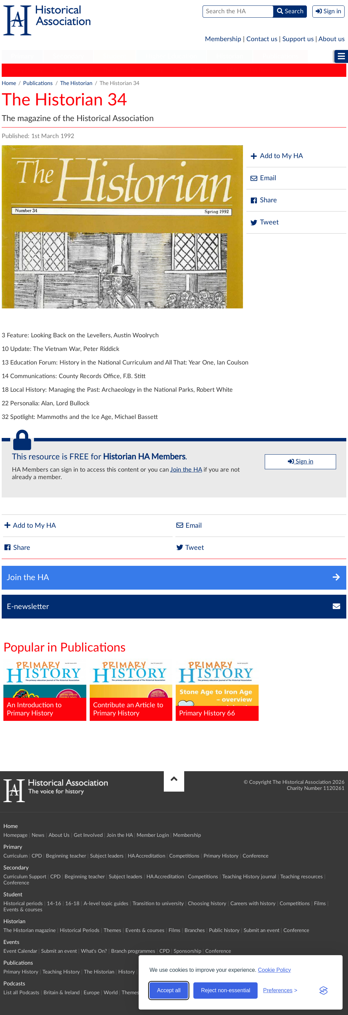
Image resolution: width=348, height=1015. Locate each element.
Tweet (264, 222)
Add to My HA (276, 156)
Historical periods (23, 903)
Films (320, 903)
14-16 (54, 903)
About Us (59, 835)
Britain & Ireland (62, 992)
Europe (92, 992)
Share (263, 200)
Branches (195, 930)
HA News (261, 70)
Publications (280, 56)
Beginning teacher (66, 856)
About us (331, 39)
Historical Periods (80, 930)
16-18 (72, 903)
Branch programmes (133, 951)
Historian (229, 56)
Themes (112, 930)
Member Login (153, 835)
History (154, 70)
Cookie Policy (274, 970)
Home (9, 83)
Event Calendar (20, 951)
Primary (22, 56)
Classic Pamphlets (194, 70)
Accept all (168, 990)
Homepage (15, 835)
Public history (224, 930)
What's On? (94, 951)
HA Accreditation (146, 856)
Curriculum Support (24, 876)
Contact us (261, 39)
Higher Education (171, 56)
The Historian (119, 70)
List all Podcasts (21, 992)
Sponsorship (187, 951)
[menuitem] (22, 57)
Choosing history (207, 903)
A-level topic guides (106, 903)
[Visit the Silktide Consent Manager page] (323, 990)
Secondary (68, 56)
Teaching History (73, 70)
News (38, 835)
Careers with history (253, 903)
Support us (298, 39)
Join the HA (186, 470)
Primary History (24, 70)
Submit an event (261, 930)
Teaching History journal (249, 876)
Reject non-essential (225, 990)
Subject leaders (107, 856)
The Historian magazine (29, 930)
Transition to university (158, 903)
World (111, 992)
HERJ (233, 70)
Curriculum (15, 856)
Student (114, 56)
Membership (223, 39)
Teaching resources (301, 876)
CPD (37, 856)
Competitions (184, 856)
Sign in (300, 461)
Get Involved (88, 835)
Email (263, 178)
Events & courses (22, 909)
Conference (255, 856)
